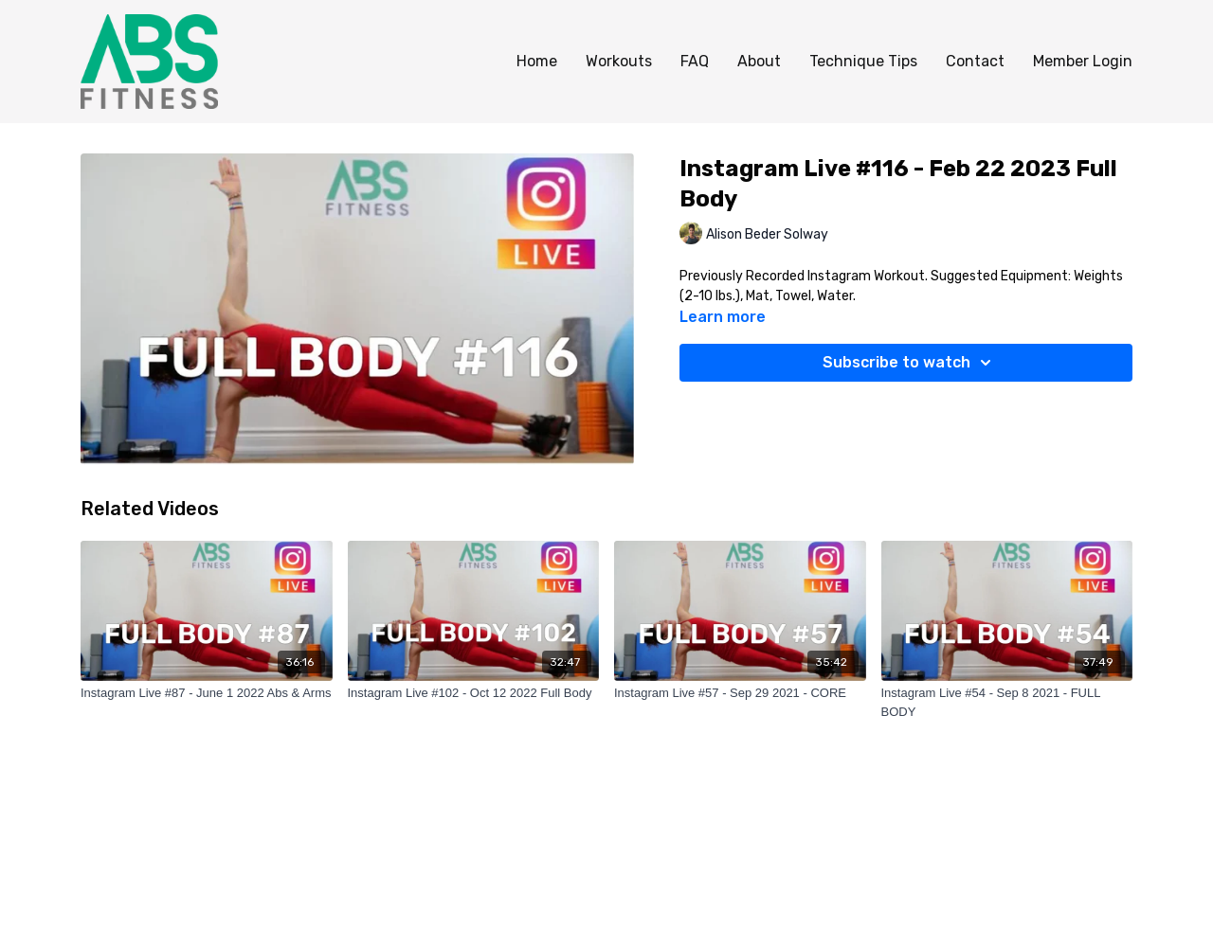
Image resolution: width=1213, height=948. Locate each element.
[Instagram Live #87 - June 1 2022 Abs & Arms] (207, 693)
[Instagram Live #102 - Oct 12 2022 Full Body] (474, 693)
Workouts (619, 61)
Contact (975, 61)
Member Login (1082, 61)
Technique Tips (863, 61)
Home (536, 61)
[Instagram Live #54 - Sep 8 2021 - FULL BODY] (1007, 702)
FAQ (694, 61)
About (759, 61)
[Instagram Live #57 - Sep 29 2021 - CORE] (740, 693)
